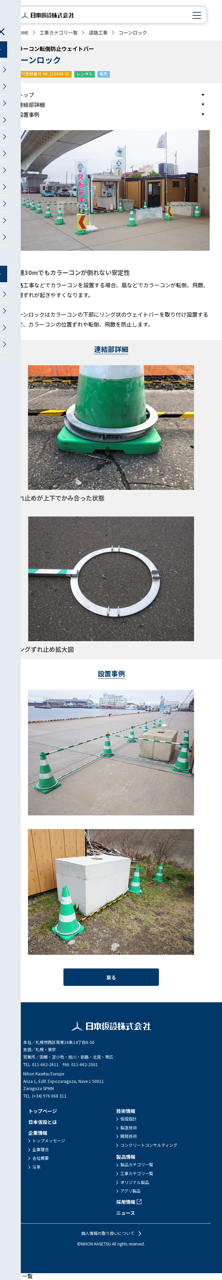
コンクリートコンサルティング (148, 1145)
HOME (22, 32)
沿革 (36, 1167)
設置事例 (29, 114)
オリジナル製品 (134, 1182)
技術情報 (125, 1110)
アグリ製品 (130, 1191)
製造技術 (128, 1127)
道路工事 (98, 32)
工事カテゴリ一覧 (59, 32)
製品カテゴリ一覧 (136, 1164)
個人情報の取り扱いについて (107, 1233)
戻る (111, 977)
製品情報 (125, 1156)
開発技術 (128, 1136)
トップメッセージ (48, 1140)
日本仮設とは (42, 1121)
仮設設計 (128, 1118)
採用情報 (125, 1201)
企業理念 (40, 1149)
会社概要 (40, 1158)
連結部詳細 (31, 104)
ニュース (125, 1212)
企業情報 (37, 1132)
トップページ (42, 1110)
